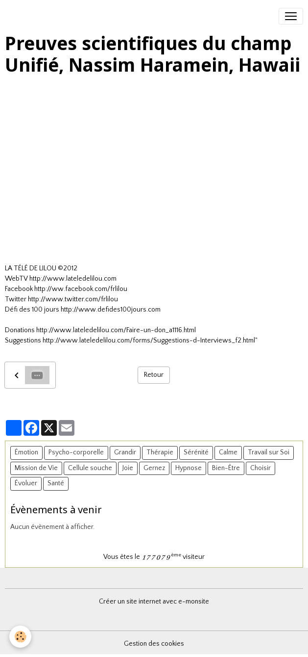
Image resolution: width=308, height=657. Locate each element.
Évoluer (26, 483)
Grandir (125, 452)
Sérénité (196, 452)
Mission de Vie (36, 468)
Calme (228, 452)
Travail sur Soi (268, 452)
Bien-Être (226, 468)
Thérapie (159, 452)
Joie (127, 468)
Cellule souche (90, 468)
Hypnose (188, 468)
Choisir (260, 468)
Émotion (26, 452)
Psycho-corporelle (76, 452)
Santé (55, 483)
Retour (154, 375)
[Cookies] (21, 637)
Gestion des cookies (154, 644)
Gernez (154, 468)
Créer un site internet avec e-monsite (154, 601)
